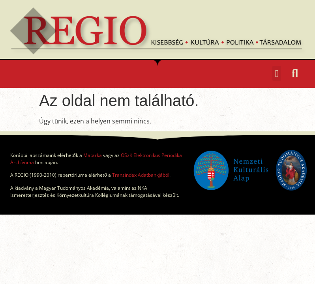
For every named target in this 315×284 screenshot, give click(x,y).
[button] (276, 73)
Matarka (92, 155)
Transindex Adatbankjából (140, 175)
